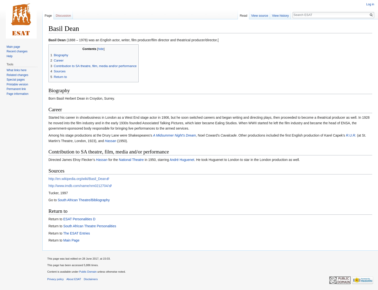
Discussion (63, 15)
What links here (17, 70)
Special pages (16, 79)
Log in (370, 4)
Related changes (17, 75)
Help (10, 56)
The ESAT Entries (76, 233)
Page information (17, 94)
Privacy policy (55, 279)
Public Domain (87, 271)
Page (48, 15)
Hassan (110, 141)
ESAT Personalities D (79, 219)
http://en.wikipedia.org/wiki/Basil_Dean (77, 179)
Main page (13, 46)
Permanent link (16, 89)
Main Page (71, 240)
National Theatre (131, 160)
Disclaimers (91, 279)
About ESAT (74, 279)
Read (243, 15)
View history (280, 15)
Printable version (17, 84)
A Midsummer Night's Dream (174, 135)
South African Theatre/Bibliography (84, 200)
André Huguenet (182, 160)
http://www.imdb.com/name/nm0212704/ (78, 186)
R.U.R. (351, 135)
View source (259, 15)
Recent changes (17, 51)
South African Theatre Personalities (89, 226)
